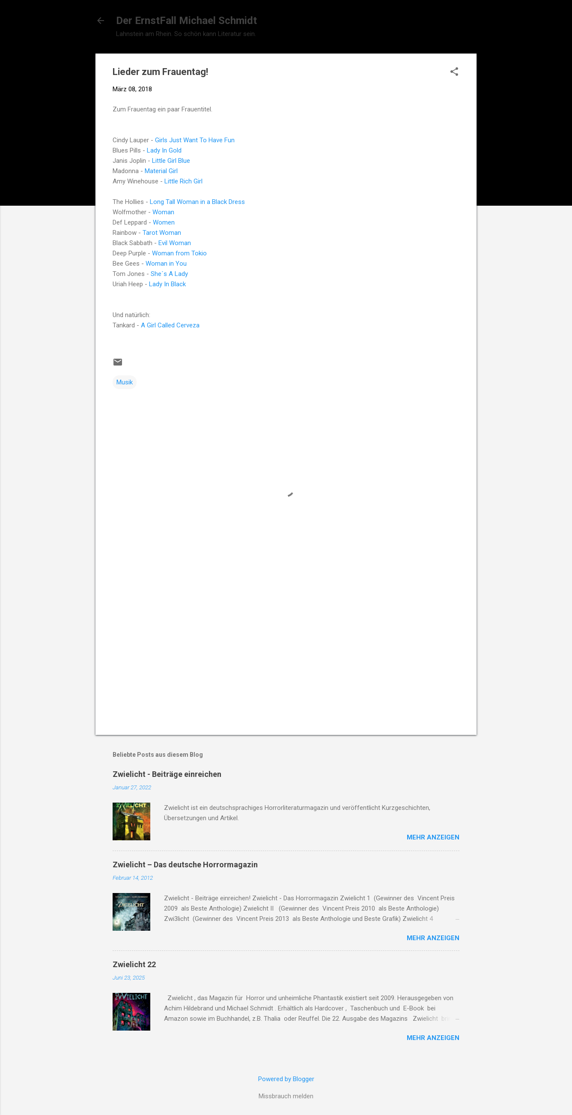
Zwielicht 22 (134, 964)
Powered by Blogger (286, 1079)
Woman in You (166, 263)
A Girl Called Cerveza (170, 325)
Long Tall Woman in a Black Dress (197, 202)
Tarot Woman (162, 233)
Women (164, 222)
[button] (454, 72)
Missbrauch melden (286, 1096)
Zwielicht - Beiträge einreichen (167, 774)
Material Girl (161, 171)
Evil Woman (174, 243)
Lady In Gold (163, 150)
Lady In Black (167, 284)
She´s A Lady (169, 274)
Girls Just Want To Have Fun (195, 140)
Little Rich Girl (183, 181)
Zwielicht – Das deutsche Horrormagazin (185, 864)
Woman (163, 212)
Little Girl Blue (171, 161)
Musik (124, 382)
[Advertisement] (286, 655)
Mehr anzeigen (433, 837)
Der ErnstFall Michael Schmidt (186, 21)
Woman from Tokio (179, 253)
